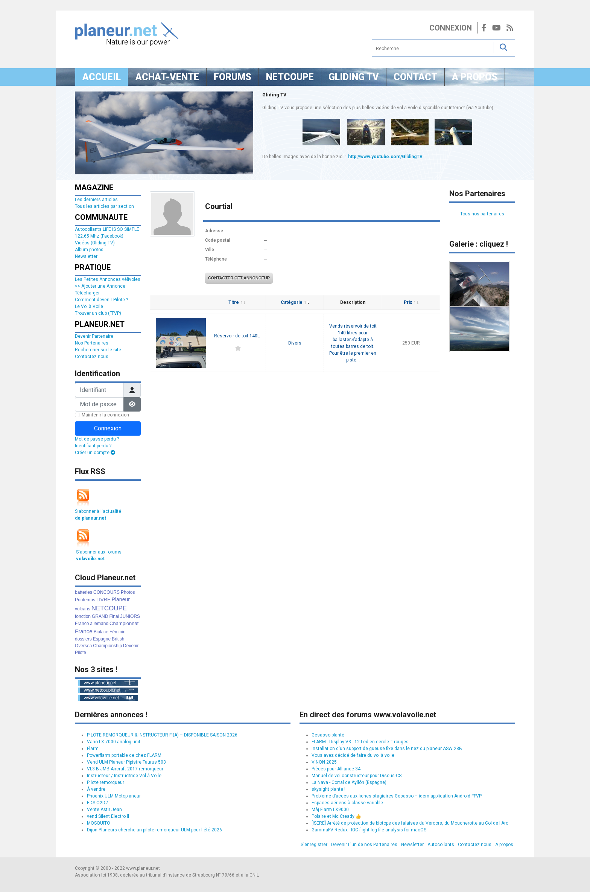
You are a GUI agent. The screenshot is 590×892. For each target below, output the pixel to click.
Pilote (80, 652)
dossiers (83, 639)
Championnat (123, 623)
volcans (82, 608)
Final (114, 616)
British (118, 639)
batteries (83, 592)
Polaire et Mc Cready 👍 (336, 816)
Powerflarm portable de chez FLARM (124, 755)
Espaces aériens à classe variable (347, 802)
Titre (236, 302)
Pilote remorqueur (105, 782)
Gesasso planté (328, 735)
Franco (82, 623)
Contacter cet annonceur (239, 278)
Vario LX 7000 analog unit (113, 741)
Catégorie (295, 302)
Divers (294, 343)
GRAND (100, 616)
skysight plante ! (328, 789)
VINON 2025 (324, 762)
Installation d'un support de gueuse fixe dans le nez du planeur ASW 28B (387, 748)
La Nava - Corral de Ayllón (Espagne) (349, 782)
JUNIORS (130, 616)
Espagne (102, 639)
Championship (107, 645)
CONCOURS (106, 592)
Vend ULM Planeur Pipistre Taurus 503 (126, 762)
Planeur (121, 599)
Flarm (93, 748)
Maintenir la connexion (105, 415)
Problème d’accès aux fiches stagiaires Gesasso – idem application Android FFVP (397, 796)
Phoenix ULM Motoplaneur (114, 796)
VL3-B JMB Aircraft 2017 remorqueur (125, 769)
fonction (83, 616)
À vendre (96, 789)
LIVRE (103, 599)
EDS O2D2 (97, 802)
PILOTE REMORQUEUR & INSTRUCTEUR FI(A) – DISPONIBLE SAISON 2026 (162, 735)
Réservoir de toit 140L (237, 336)
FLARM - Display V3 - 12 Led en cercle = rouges (360, 741)
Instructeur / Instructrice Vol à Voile (124, 775)
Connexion (450, 27)
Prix (411, 302)
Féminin (117, 631)
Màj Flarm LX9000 (330, 809)
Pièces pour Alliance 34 (336, 769)
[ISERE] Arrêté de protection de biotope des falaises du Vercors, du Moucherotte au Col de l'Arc (410, 823)
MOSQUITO (98, 823)
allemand (99, 623)
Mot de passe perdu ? (97, 439)
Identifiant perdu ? (93, 445)
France (84, 631)
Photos (128, 592)
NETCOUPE (109, 608)
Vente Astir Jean (104, 809)
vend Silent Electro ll (108, 816)
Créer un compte (95, 452)
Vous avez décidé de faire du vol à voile (353, 755)
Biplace (101, 631)
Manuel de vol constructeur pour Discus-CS (356, 775)
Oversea (83, 645)
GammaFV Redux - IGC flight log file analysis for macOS (369, 830)
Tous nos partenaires (482, 214)
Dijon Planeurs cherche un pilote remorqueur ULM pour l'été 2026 (154, 830)
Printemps (85, 599)
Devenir (130, 645)
